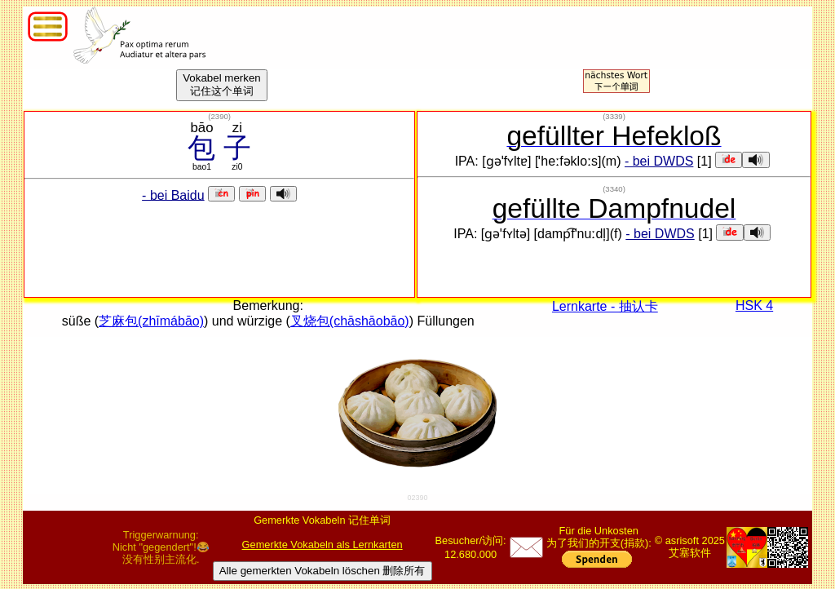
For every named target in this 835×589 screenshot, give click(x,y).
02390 (417, 498)
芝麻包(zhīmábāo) (151, 321)
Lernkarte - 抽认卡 (605, 306)
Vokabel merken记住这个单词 (222, 84)
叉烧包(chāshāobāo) (349, 321)
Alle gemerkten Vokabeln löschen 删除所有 (322, 571)
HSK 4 (754, 305)
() (219, 116)
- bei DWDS (659, 161)
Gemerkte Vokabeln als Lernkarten (322, 544)
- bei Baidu (173, 195)
